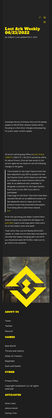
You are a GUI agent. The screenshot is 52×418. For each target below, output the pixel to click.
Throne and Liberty (14, 351)
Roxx (9, 211)
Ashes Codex (10, 403)
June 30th (9, 223)
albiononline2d (11, 408)
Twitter (8, 326)
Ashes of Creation (13, 356)
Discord (9, 331)
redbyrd (10, 37)
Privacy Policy (12, 380)
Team (8, 320)
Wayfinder (10, 361)
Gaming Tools (11, 413)
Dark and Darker (13, 366)
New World (10, 346)
